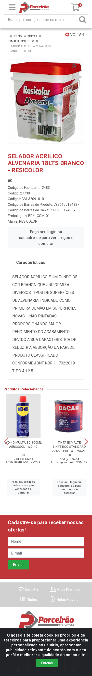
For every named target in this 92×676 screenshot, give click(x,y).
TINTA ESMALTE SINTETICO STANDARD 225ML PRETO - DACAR (69, 446)
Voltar (74, 34)
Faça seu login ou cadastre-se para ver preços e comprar (46, 237)
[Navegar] (5, 441)
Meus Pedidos (65, 590)
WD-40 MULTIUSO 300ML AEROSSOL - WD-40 (23, 444)
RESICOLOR (28, 221)
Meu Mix (28, 590)
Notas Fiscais (64, 600)
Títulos (28, 600)
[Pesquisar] (83, 20)
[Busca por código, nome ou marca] (41, 20)
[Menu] (12, 7)
